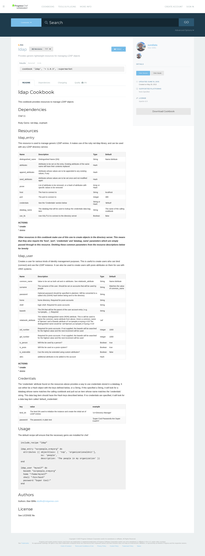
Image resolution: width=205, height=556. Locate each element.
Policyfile (22, 63)
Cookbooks (47, 7)
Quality (81, 83)
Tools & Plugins (67, 7)
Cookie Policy (114, 550)
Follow (119, 49)
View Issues (157, 73)
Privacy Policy (101, 550)
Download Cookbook (163, 111)
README (26, 83)
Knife (39, 63)
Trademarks (25, 547)
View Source (143, 73)
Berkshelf (31, 63)
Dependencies (44, 83)
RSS (20, 45)
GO (186, 22)
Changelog (62, 83)
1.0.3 (40, 49)
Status (139, 550)
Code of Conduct (66, 550)
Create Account (174, 7)
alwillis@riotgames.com (47, 505)
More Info (86, 7)
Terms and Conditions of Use (84, 550)
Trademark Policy (127, 550)
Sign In (190, 7)
